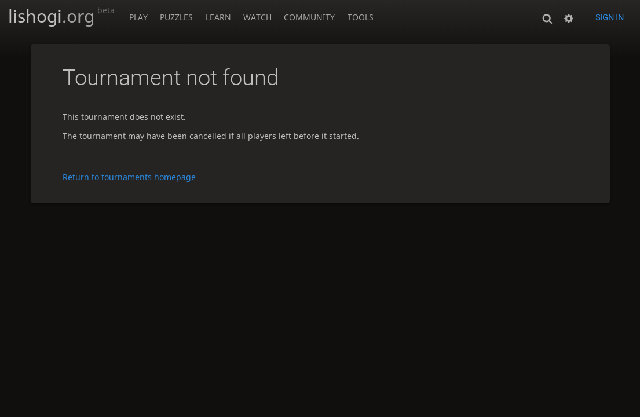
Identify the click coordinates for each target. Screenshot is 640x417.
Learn (218, 17)
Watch (257, 17)
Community (309, 17)
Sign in (609, 17)
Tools (361, 17)
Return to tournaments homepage (129, 176)
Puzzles (176, 17)
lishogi (61, 16)
